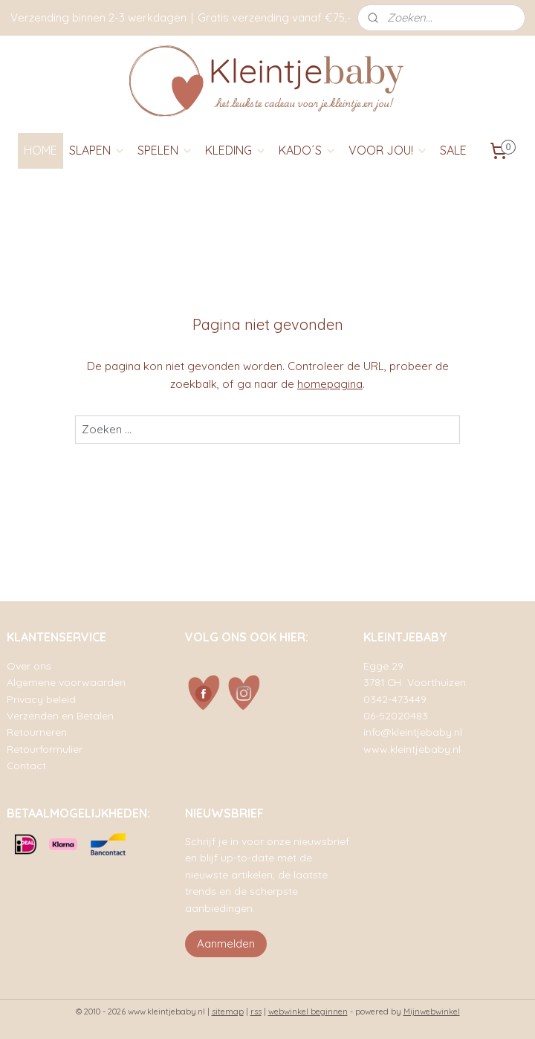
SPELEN (165, 150)
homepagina (330, 384)
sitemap (228, 1011)
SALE (453, 150)
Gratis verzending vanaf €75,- (274, 17)
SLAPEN (97, 150)
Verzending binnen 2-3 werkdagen (98, 17)
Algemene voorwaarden (66, 682)
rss (256, 1011)
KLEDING (236, 150)
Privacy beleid (41, 699)
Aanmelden (226, 943)
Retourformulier (44, 748)
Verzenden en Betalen (60, 715)
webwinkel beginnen (308, 1011)
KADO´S (308, 150)
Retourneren (37, 731)
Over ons (29, 665)
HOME (40, 150)
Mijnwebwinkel (431, 1011)
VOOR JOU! (388, 150)
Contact (26, 765)
